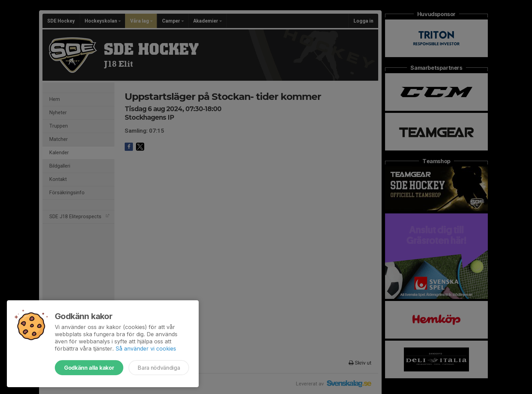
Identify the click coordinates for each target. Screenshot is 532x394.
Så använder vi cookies (145, 348)
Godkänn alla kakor (89, 367)
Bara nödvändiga (159, 367)
